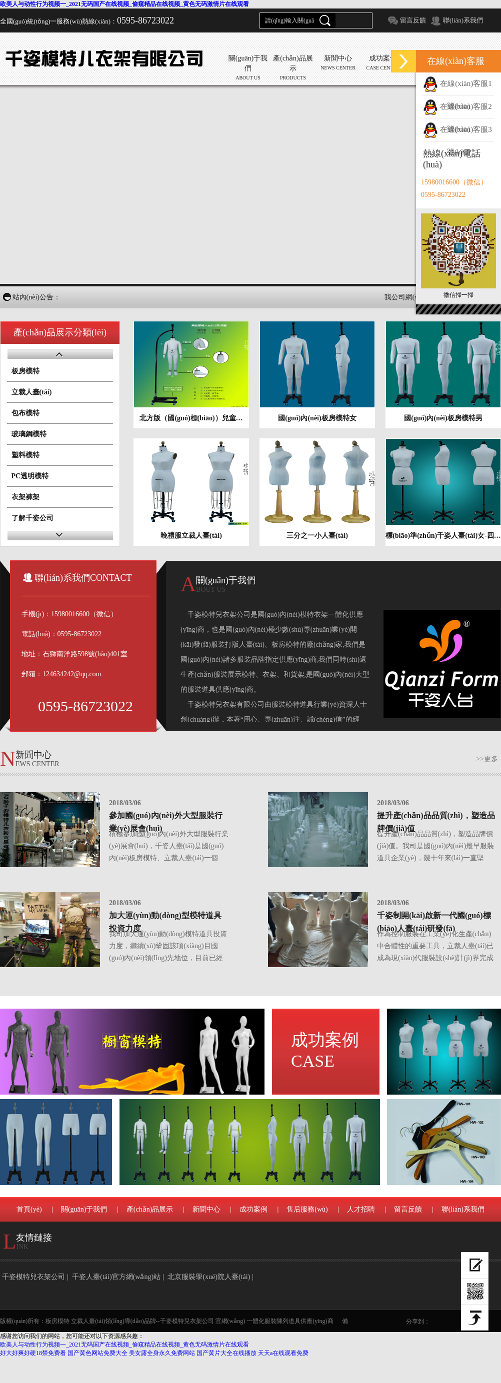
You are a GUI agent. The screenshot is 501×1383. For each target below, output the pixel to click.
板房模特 (26, 371)
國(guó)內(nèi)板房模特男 (443, 418)
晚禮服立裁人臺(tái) (191, 535)
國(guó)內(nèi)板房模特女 (317, 418)
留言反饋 (413, 20)
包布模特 (26, 413)
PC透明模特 (30, 476)
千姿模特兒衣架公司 (33, 1277)
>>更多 (487, 759)
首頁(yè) (29, 1209)
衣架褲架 (26, 497)
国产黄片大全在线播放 (226, 1353)
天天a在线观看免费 (283, 1353)
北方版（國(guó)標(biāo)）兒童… (191, 418)
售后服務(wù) (307, 1209)
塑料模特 (26, 455)
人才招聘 (361, 1209)
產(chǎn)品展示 (150, 1209)
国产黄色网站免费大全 (98, 1353)
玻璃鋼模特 (29, 434)
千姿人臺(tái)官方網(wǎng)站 (116, 1277)
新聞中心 (206, 1209)
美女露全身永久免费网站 (162, 1353)
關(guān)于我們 (84, 1209)
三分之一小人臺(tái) (317, 535)
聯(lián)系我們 (463, 20)
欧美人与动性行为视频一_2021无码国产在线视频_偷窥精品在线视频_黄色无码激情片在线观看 (124, 3)
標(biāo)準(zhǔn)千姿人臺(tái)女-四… (443, 535)
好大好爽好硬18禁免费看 (33, 1353)
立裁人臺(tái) (32, 392)
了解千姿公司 (33, 518)
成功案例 (325, 1050)
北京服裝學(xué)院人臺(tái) (209, 1277)
